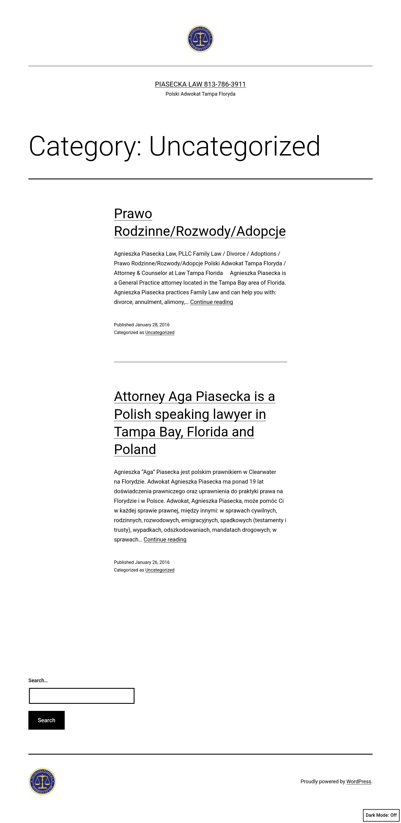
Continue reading (211, 302)
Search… (38, 680)
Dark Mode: (381, 815)
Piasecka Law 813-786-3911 (200, 84)
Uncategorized (160, 332)
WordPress (359, 781)
